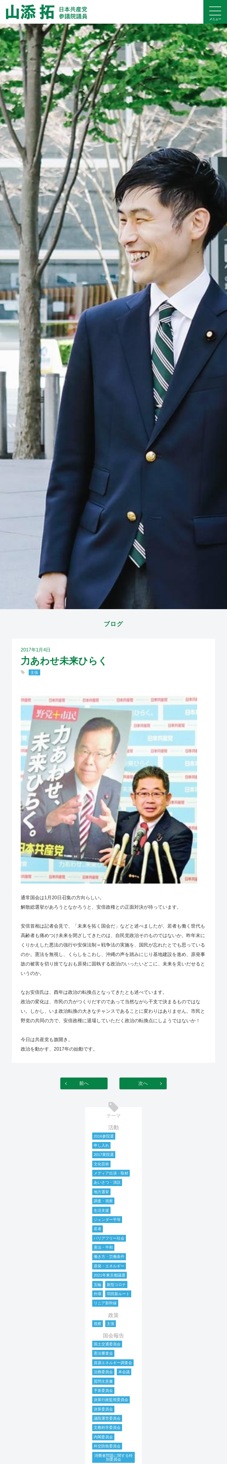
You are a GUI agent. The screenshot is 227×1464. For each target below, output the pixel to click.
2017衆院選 (104, 1154)
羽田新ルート (118, 1294)
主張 (34, 672)
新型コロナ (116, 1284)
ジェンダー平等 (107, 1219)
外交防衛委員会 (107, 1446)
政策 (113, 1315)
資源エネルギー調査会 (113, 1363)
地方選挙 (101, 1192)
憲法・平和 (103, 1247)
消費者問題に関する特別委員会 (113, 1457)
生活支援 (101, 1210)
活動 (113, 1127)
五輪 (97, 1284)
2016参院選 (104, 1136)
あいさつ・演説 (107, 1182)
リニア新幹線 (105, 1303)
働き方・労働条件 (109, 1256)
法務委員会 (103, 1372)
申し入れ (101, 1145)
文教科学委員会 (107, 1427)
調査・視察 (103, 1201)
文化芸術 (101, 1164)
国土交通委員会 (107, 1344)
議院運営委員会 (107, 1418)
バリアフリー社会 (109, 1238)
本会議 (124, 1372)
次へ (143, 1083)
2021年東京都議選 (109, 1275)
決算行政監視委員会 (111, 1399)
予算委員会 (103, 1390)
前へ (84, 1083)
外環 (97, 1294)
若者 (97, 1229)
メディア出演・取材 (111, 1173)
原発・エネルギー (109, 1266)
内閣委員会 (103, 1437)
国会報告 (113, 1336)
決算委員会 (103, 1409)
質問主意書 (103, 1381)
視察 (97, 1323)
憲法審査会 (103, 1353)
